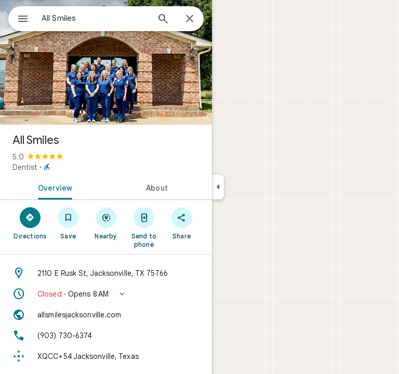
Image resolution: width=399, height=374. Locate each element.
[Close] (190, 19)
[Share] (182, 223)
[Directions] (30, 223)
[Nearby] (106, 223)
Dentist (24, 167)
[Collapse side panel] (218, 187)
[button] (106, 294)
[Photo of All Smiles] (106, 62)
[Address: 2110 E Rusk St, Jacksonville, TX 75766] (106, 273)
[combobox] (95, 18)
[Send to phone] (144, 227)
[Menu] (22, 19)
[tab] (53, 187)
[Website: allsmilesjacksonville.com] (106, 314)
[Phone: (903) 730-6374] (106, 335)
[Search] (163, 19)
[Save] (68, 223)
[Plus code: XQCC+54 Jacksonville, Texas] (106, 356)
